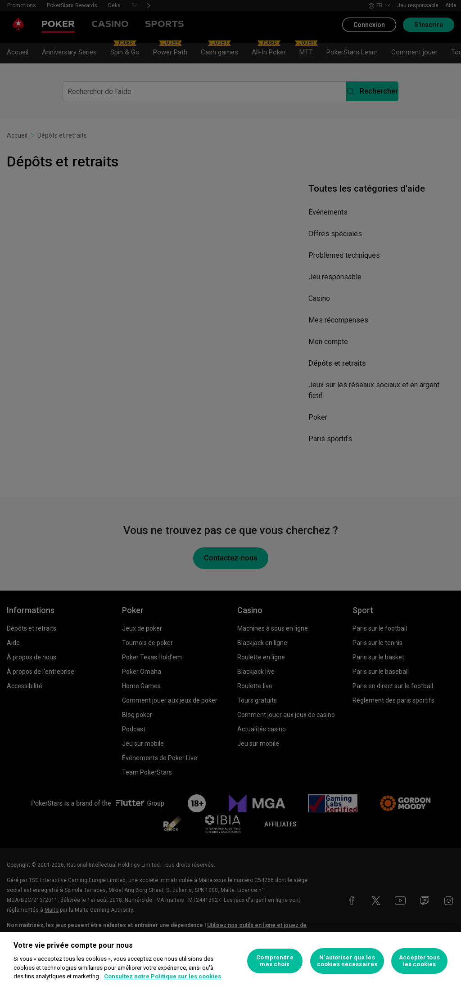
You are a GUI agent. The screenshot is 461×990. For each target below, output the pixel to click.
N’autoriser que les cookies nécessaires (347, 961)
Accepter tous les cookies (419, 961)
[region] (230, 961)
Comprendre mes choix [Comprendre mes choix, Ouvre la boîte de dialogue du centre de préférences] (274, 961)
